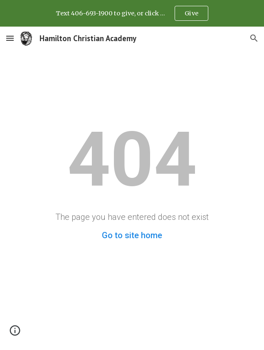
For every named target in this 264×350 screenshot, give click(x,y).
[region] (132, 13)
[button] (10, 38)
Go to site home (132, 235)
